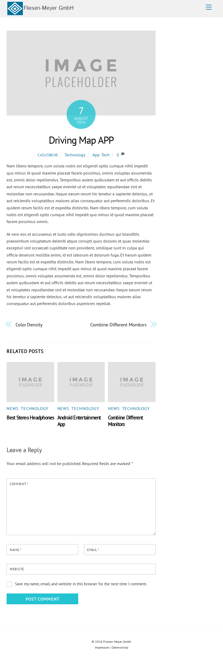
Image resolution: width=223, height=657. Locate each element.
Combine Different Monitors (118, 324)
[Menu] (209, 7)
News (12, 408)
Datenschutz (120, 647)
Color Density (29, 324)
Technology (75, 154)
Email (93, 550)
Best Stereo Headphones (30, 417)
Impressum (102, 647)
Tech (105, 154)
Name (16, 550)
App (96, 154)
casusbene (48, 154)
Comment (19, 484)
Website (17, 569)
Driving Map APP (81, 140)
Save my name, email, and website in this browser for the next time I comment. (81, 583)
